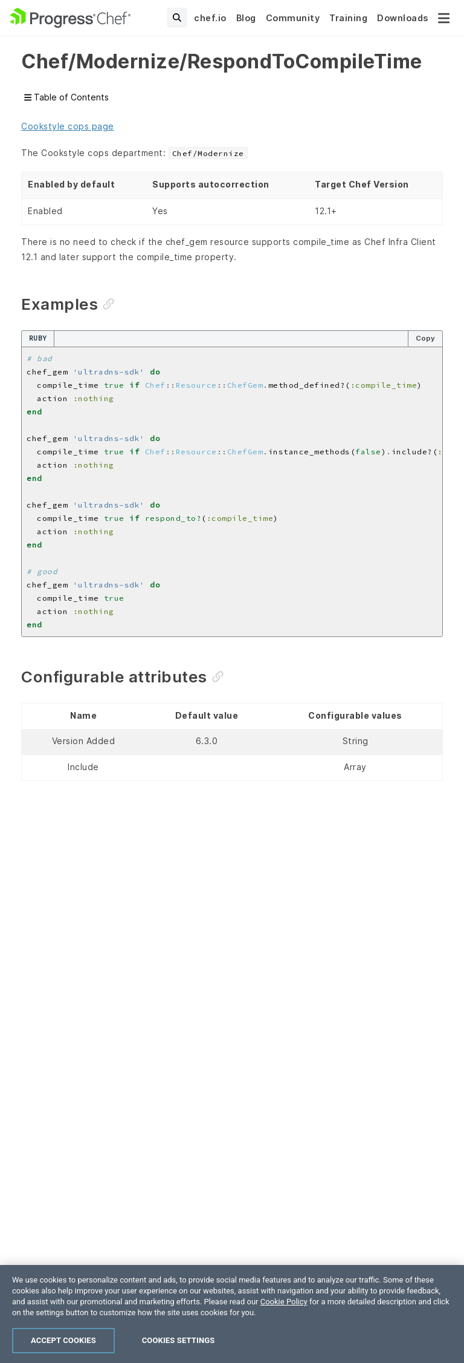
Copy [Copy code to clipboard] (425, 338)
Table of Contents (66, 97)
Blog (246, 18)
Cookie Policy (284, 1301)
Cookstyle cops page (67, 126)
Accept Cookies (63, 1340)
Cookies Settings (178, 1340)
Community (293, 18)
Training (348, 18)
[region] (232, 1314)
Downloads (402, 18)
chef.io (210, 18)
